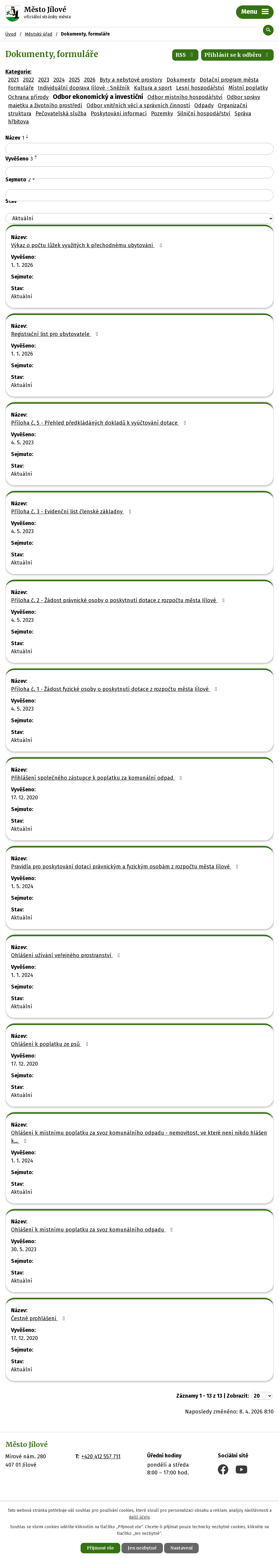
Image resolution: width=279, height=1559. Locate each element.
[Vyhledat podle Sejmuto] (139, 195)
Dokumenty (181, 80)
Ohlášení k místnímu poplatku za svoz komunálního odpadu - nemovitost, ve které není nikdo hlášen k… (139, 1137)
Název (14, 137)
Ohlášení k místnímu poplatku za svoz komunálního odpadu (93, 1229)
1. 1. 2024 (22, 975)
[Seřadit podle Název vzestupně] (27, 135)
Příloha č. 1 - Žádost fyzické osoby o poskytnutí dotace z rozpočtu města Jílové (115, 689)
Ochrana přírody (28, 97)
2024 (59, 80)
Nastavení (181, 1548)
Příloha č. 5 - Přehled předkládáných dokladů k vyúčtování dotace (100, 423)
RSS (185, 54)
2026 (89, 80)
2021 (13, 80)
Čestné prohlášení (39, 1318)
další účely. (139, 1517)
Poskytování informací (119, 113)
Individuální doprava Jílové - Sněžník (84, 88)
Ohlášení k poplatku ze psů (51, 1044)
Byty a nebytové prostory (131, 80)
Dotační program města (229, 80)
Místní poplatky (248, 88)
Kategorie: (18, 71)
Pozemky (162, 113)
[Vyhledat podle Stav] (139, 218)
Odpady (204, 105)
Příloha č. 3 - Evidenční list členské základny (72, 511)
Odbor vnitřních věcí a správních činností (138, 105)
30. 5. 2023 (23, 1249)
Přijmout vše (100, 1548)
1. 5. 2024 (22, 886)
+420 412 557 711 (101, 1456)
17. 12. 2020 (24, 797)
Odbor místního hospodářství (185, 97)
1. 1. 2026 (22, 265)
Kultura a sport (153, 88)
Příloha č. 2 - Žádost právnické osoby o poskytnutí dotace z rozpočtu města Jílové (119, 600)
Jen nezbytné (142, 1548)
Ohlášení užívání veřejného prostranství (66, 955)
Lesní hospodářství (200, 88)
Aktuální (21, 296)
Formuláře (21, 88)
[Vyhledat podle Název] (139, 149)
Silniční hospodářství (203, 113)
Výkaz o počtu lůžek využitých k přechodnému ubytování (87, 245)
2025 (74, 80)
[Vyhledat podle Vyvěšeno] (139, 172)
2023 (43, 80)
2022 (28, 80)
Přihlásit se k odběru (237, 54)
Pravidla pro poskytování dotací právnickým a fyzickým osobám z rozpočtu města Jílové (126, 866)
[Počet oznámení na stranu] (261, 1396)
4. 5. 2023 (22, 442)
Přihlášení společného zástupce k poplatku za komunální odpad (97, 778)
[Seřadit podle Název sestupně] (27, 137)
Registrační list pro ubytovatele (56, 334)
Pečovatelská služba (61, 113)
